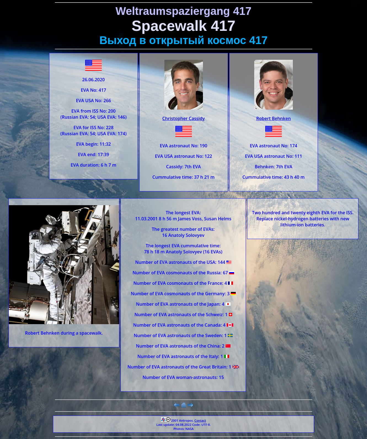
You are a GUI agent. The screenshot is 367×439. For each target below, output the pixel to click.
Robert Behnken (273, 118)
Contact (200, 420)
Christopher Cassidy (183, 118)
